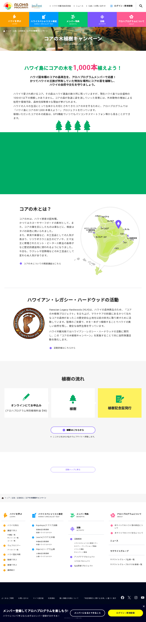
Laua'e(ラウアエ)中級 (45, 537)
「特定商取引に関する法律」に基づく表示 (99, 598)
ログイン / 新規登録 (123, 6)
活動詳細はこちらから (65, 348)
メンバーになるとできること (87, 613)
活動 (15, 31)
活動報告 (21, 31)
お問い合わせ (23, 598)
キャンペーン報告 (80, 552)
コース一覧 (11, 541)
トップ (8, 31)
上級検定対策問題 (42, 553)
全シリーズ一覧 (13, 538)
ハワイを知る (13, 525)
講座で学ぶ (12, 531)
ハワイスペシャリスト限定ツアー (86, 543)
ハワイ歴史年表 (14, 554)
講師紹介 (11, 570)
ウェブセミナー (14, 545)
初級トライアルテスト (44, 532)
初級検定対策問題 (42, 529)
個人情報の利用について (69, 598)
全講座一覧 (11, 535)
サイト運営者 (38, 598)
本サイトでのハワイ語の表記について (129, 526)
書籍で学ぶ (12, 565)
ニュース (79, 6)
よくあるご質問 (7, 598)
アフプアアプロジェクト (84, 557)
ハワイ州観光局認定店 (61, 6)
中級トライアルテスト (44, 544)
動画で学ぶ (12, 560)
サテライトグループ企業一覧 (122, 560)
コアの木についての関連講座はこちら (42, 263)
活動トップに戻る (73, 470)
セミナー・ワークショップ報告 (85, 546)
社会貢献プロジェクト (83, 566)
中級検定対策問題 (42, 541)
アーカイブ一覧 (12, 550)
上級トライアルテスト (44, 556)
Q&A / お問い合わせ (97, 6)
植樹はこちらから (75, 430)
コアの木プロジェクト (82, 561)
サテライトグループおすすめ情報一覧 (126, 564)
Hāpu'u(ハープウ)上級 (45, 549)
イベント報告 (79, 549)
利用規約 (51, 598)
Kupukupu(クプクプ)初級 (47, 525)
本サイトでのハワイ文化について (129, 533)
